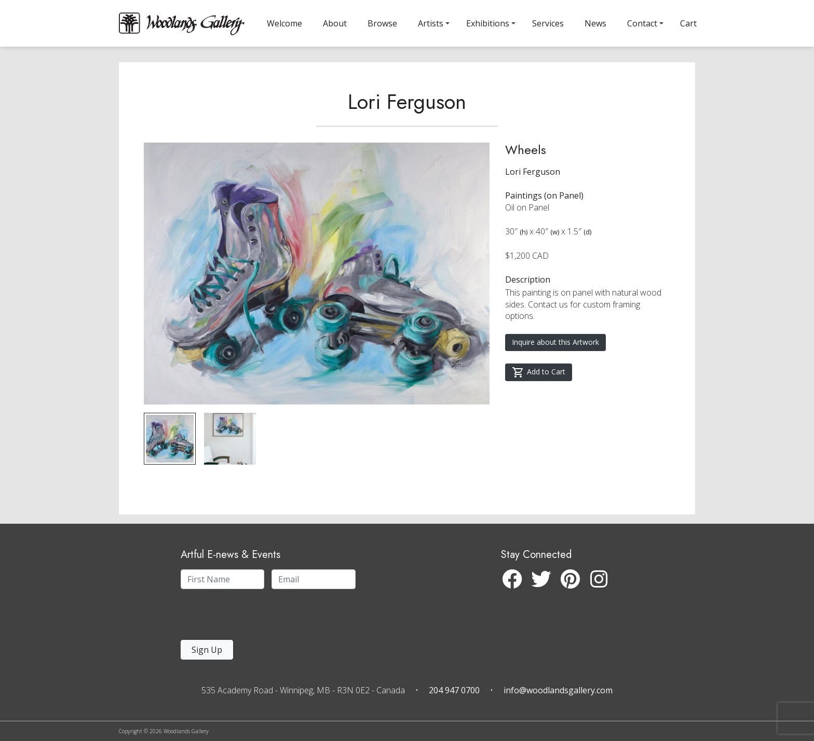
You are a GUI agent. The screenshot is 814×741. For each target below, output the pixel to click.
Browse (382, 23)
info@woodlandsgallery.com (558, 690)
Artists (430, 23)
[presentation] (244, 617)
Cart (688, 23)
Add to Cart (538, 381)
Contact (642, 23)
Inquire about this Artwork (555, 351)
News (595, 23)
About (335, 23)
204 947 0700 (454, 690)
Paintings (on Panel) (544, 205)
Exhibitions (487, 23)
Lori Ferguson (407, 111)
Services (548, 23)
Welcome (284, 23)
